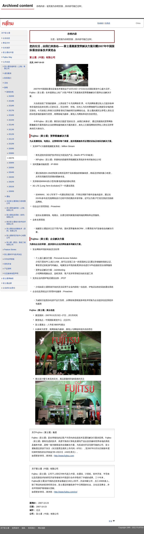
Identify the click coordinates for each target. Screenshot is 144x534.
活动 (6, 83)
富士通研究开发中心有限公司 (16, 237)
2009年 (11, 149)
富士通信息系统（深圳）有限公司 (16, 216)
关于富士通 (5, 33)
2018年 (11, 106)
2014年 (11, 125)
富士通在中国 (8, 52)
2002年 (11, 182)
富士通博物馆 (8, 278)
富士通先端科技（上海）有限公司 (14, 67)
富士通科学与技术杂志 (13, 254)
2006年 (11, 163)
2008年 (11, 153)
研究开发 (7, 264)
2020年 (11, 96)
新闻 (6, 88)
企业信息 (6, 38)
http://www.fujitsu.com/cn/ (65, 492)
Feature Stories (10, 250)
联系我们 (7, 78)
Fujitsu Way (7, 57)
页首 (112, 521)
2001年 (11, 187)
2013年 (11, 130)
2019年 (11, 101)
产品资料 (7, 269)
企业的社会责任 (9, 288)
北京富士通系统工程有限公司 (16, 202)
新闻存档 (9, 92)
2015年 (11, 120)
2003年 (11, 177)
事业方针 (6, 43)
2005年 (11, 168)
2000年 (11, 191)
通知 (8, 196)
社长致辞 (6, 48)
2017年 (11, 110)
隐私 (23, 528)
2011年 (11, 139)
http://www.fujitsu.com (64, 456)
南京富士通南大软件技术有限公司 (16, 223)
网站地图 (41, 528)
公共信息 (6, 62)
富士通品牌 (7, 283)
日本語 (107, 23)
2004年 (11, 172)
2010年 (11, 144)
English (100, 23)
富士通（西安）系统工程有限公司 (16, 243)
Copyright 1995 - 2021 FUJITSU (131, 528)
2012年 (11, 134)
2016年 (11, 115)
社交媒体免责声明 (11, 273)
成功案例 (7, 73)
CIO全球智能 (9, 259)
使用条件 (15, 528)
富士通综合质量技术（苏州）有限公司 (16, 230)
